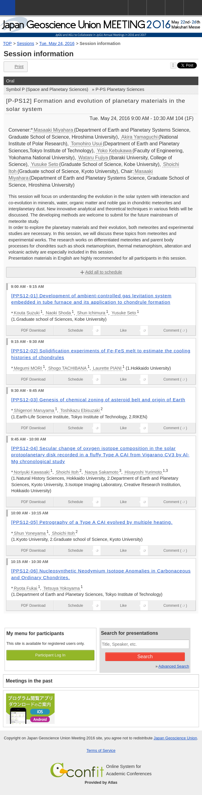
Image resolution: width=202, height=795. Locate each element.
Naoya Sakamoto (101, 472)
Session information (100, 43)
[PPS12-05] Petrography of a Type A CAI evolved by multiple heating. (92, 522)
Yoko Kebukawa (114, 150)
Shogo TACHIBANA (67, 368)
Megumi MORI (28, 368)
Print (15, 67)
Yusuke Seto (44, 164)
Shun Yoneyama (30, 533)
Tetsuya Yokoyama (61, 588)
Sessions (25, 43)
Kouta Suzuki (27, 312)
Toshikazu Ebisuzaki (80, 410)
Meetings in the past (29, 680)
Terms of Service (100, 750)
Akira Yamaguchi (139, 137)
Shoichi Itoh (67, 472)
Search (145, 656)
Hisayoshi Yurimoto (143, 472)
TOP (7, 43)
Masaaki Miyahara (53, 130)
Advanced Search (173, 666)
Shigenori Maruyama (34, 410)
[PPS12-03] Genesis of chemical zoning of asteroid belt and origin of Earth (98, 399)
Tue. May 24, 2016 (56, 43)
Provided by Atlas (101, 782)
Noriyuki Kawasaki (32, 472)
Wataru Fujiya (93, 157)
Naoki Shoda (58, 312)
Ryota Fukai (25, 588)
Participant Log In (50, 655)
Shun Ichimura (91, 312)
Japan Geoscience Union (175, 738)
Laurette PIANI (107, 368)
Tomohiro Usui (86, 143)
